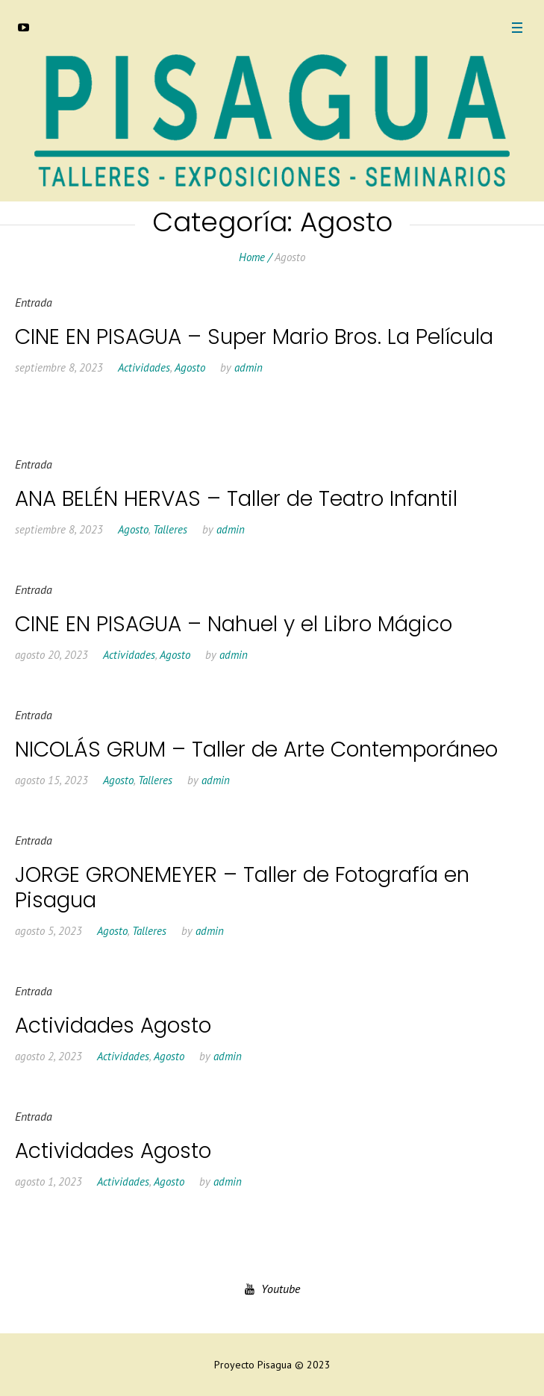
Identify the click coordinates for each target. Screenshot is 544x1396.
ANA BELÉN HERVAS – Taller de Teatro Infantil (236, 498)
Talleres (170, 529)
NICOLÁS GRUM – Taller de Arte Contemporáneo (256, 749)
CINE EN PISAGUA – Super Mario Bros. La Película (254, 336)
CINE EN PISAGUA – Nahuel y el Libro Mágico (233, 624)
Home (252, 257)
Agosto (190, 367)
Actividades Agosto (113, 1025)
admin (248, 367)
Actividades (144, 367)
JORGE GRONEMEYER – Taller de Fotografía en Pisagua (242, 887)
